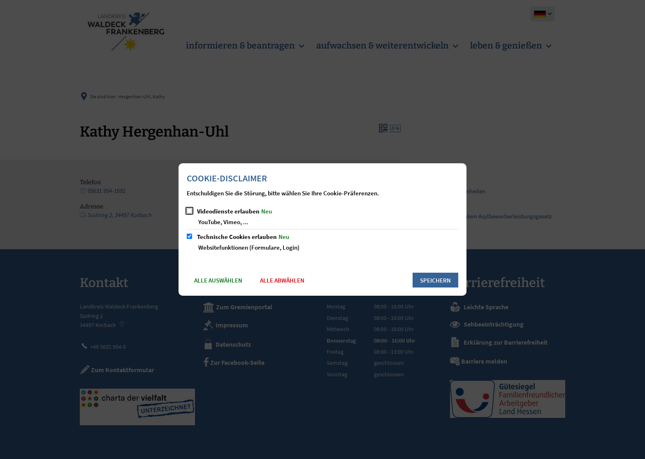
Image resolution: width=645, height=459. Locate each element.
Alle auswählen (218, 280)
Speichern (435, 280)
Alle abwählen (282, 280)
